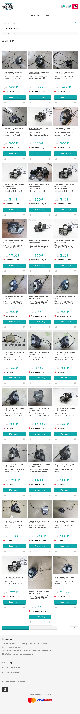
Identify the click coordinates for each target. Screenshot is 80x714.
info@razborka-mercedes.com (18, 654)
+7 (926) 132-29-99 (10, 672)
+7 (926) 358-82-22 (11, 668)
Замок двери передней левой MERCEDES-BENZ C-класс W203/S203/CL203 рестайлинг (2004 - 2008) (14, 246)
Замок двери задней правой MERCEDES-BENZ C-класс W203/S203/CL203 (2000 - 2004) (13, 78)
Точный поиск (11, 28)
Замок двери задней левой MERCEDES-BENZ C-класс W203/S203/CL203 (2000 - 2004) (38, 358)
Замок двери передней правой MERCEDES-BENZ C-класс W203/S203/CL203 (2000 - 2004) (65, 78)
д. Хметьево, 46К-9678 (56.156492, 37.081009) (25, 644)
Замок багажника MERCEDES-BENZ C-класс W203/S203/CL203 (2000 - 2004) (39, 414)
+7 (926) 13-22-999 (40, 15)
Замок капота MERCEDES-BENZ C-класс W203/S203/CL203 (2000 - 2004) (39, 134)
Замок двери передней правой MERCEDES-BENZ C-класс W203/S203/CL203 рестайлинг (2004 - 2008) (40, 470)
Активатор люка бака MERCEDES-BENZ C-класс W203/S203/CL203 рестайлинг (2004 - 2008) (13, 358)
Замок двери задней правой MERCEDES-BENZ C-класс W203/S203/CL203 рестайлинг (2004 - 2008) (64, 134)
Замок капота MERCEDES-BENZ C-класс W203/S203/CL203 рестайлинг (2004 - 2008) (13, 190)
